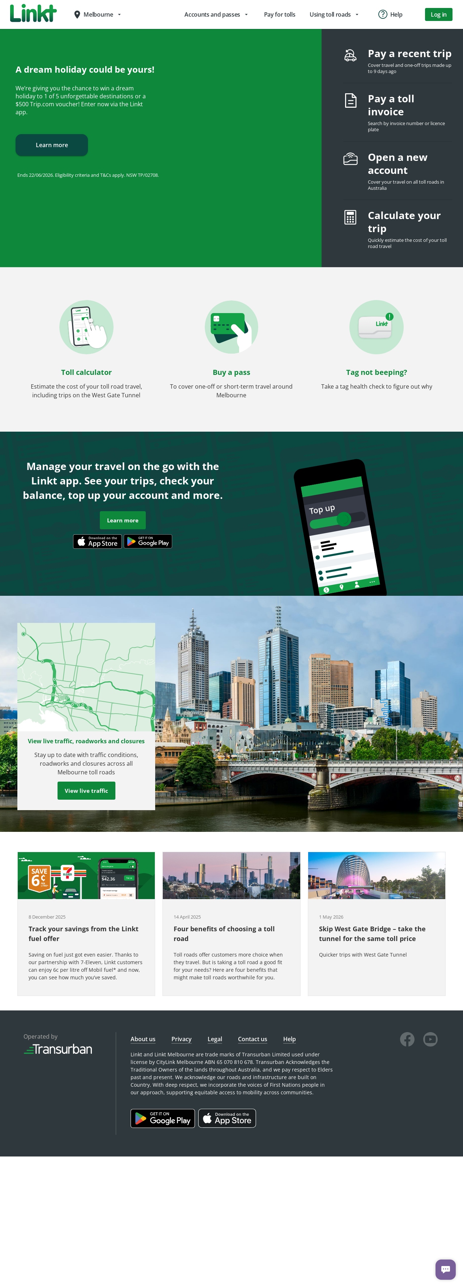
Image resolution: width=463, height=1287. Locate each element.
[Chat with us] (446, 1270)
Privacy (181, 1039)
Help (289, 1039)
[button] (86, 352)
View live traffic (86, 790)
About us (143, 1039)
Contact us (252, 1039)
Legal (215, 1039)
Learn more (52, 145)
